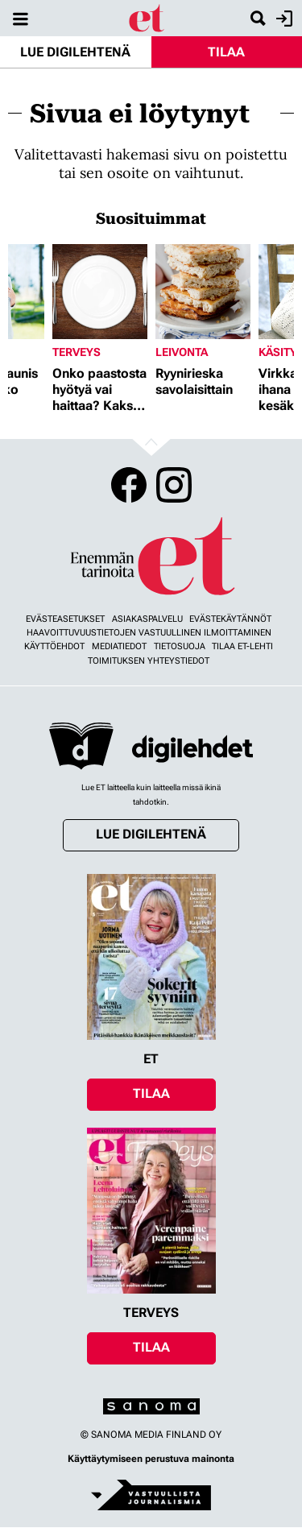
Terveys (76, 352)
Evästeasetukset (65, 619)
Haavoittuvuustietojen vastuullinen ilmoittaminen (149, 632)
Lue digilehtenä (75, 52)
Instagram (174, 485)
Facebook (129, 485)
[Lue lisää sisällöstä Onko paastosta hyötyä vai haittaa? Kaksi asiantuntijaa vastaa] (99, 291)
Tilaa (226, 52)
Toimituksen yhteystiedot (148, 661)
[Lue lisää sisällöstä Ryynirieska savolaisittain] (202, 291)
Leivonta (181, 352)
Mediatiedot (119, 646)
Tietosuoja (179, 646)
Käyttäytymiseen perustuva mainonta (151, 1458)
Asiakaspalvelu (147, 619)
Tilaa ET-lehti (242, 646)
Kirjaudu (282, 18)
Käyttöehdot (54, 646)
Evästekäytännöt (230, 619)
